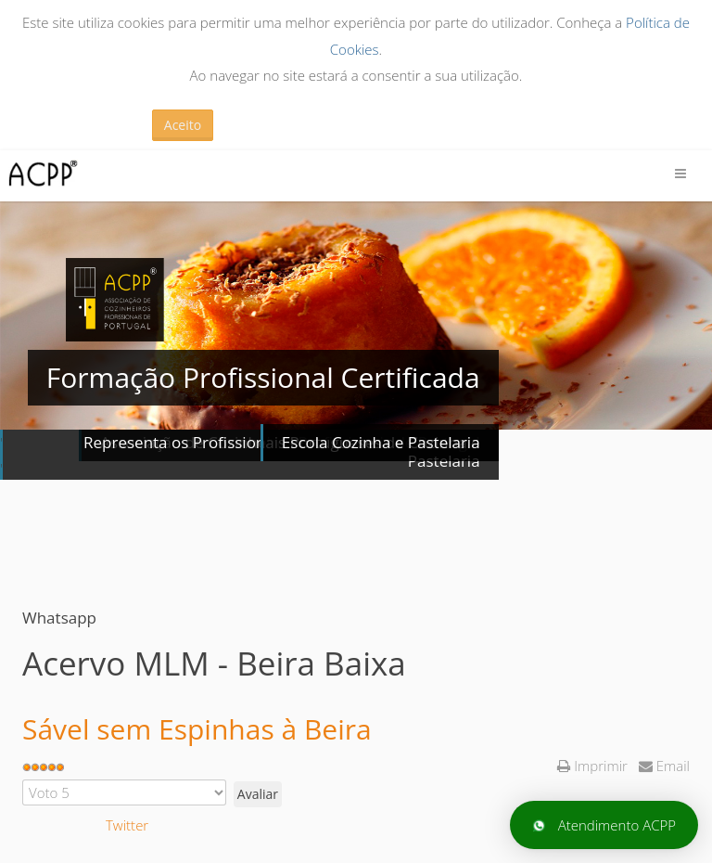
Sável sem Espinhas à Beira (197, 729)
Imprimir (593, 765)
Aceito (182, 125)
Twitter (127, 825)
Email (664, 765)
